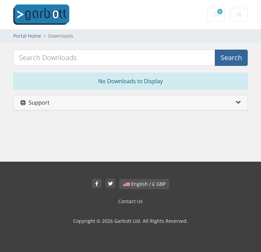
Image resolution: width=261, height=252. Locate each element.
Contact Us (130, 201)
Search (231, 57)
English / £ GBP (144, 184)
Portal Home (27, 36)
